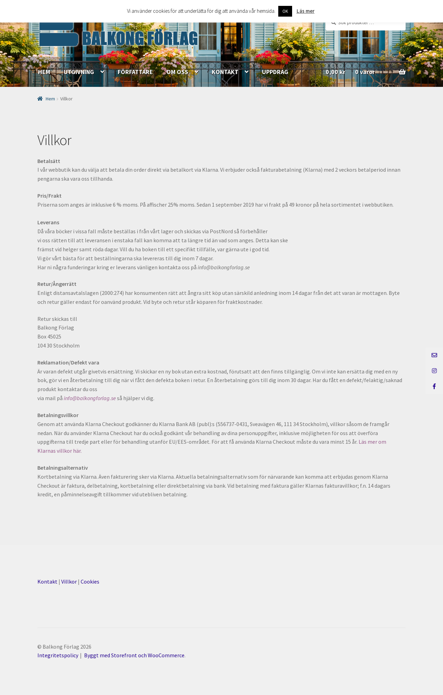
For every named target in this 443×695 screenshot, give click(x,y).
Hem (50, 99)
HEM (44, 72)
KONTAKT (225, 72)
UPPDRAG (275, 72)
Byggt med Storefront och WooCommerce (134, 655)
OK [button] (285, 11)
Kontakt (47, 581)
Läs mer (306, 11)
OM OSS (177, 72)
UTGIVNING (79, 72)
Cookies (90, 581)
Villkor (69, 581)
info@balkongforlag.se (90, 398)
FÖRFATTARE (135, 72)
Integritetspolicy (57, 655)
